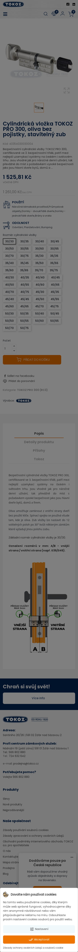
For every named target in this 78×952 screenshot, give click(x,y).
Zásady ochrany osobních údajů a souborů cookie (33, 947)
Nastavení (39, 929)
